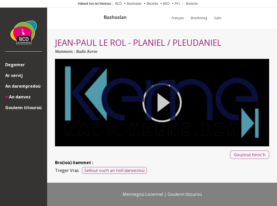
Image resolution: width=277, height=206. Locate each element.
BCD (118, 3)
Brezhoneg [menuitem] (199, 18)
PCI (177, 3)
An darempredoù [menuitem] (23, 86)
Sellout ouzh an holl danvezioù (114, 170)
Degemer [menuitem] (15, 65)
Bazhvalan (134, 3)
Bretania (192, 3)
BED (166, 3)
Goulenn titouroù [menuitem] (23, 107)
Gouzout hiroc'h (249, 155)
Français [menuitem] (177, 18)
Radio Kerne (86, 51)
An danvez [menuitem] (20, 97)
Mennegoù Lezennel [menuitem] (143, 194)
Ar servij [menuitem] (14, 75)
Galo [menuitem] (217, 18)
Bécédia (152, 3)
